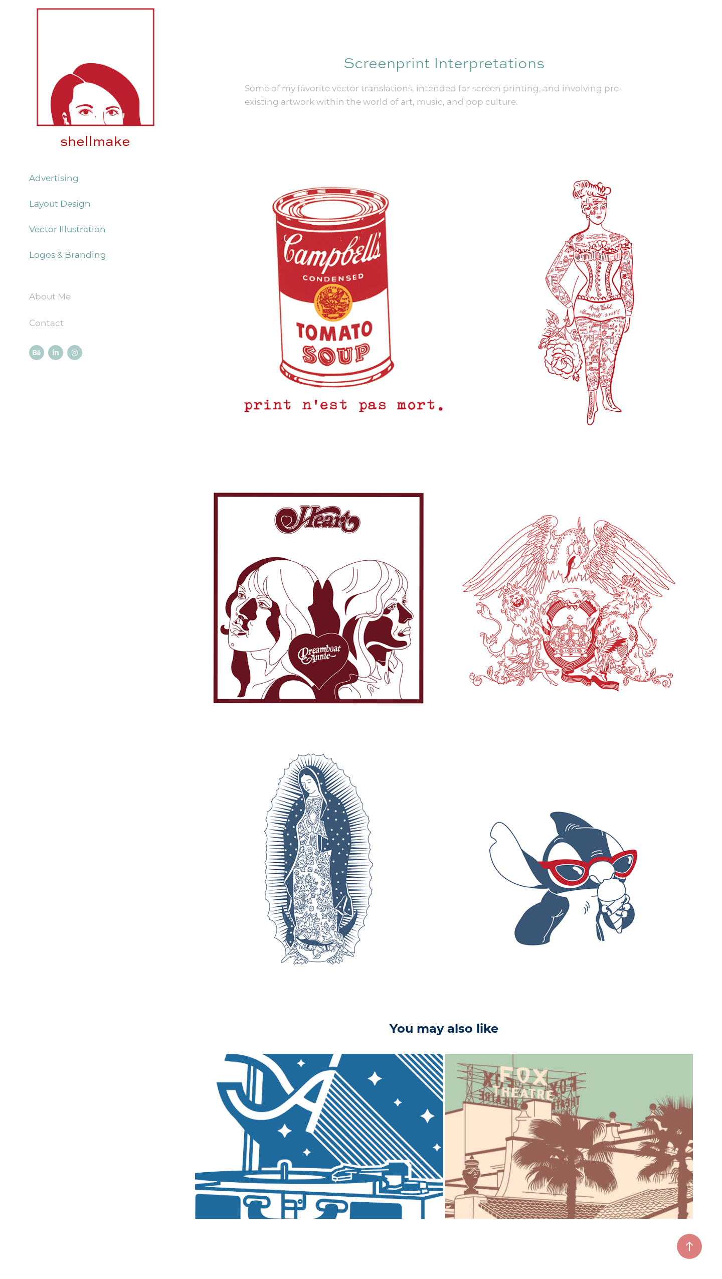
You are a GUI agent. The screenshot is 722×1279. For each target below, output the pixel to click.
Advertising (54, 177)
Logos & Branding (67, 254)
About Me (50, 295)
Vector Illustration (67, 228)
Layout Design (60, 203)
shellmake (95, 140)
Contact (46, 322)
